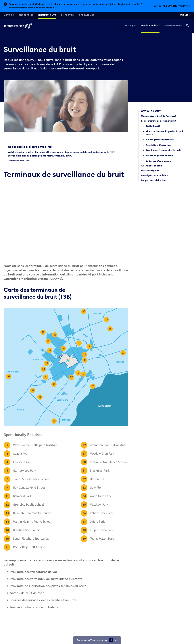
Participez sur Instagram (170, 5)
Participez (130, 25)
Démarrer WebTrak (18, 160)
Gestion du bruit (150, 25)
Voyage (9, 15)
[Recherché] (187, 25)
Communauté (47, 15)
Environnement (173, 25)
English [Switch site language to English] (184, 15)
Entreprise (26, 15)
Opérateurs (86, 15)
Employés (67, 15)
